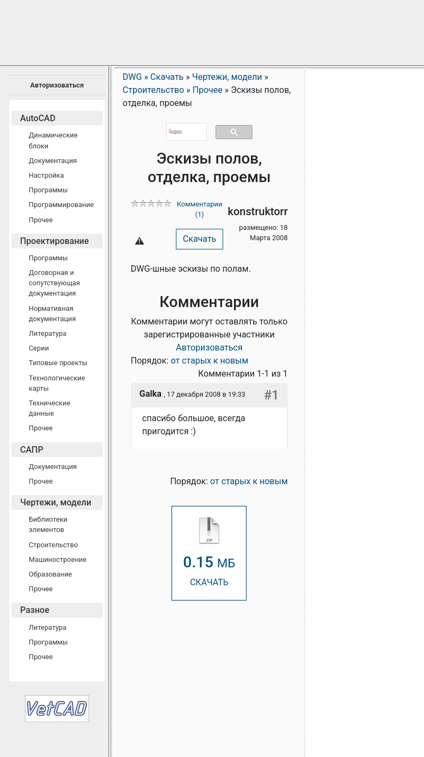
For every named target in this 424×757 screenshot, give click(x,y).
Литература (47, 333)
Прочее (41, 220)
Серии (39, 348)
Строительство (53, 545)
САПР (31, 450)
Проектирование (54, 241)
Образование (50, 574)
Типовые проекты (58, 363)
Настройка (46, 175)
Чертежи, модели (55, 502)
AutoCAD (37, 118)
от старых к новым (209, 360)
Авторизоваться (57, 85)
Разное (34, 610)
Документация (53, 161)
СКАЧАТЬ (209, 552)
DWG (132, 77)
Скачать (199, 239)
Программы (48, 190)
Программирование (61, 205)
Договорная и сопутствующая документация (54, 282)
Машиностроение (57, 559)
